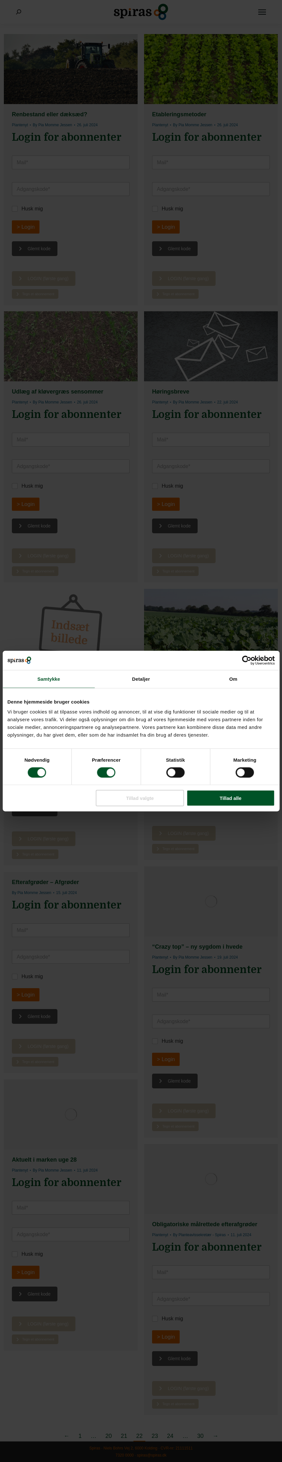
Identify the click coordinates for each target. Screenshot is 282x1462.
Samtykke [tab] (48, 678)
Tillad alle (231, 798)
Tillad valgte (140, 798)
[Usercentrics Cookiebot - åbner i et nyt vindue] (246, 660)
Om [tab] (233, 678)
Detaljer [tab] (141, 678)
